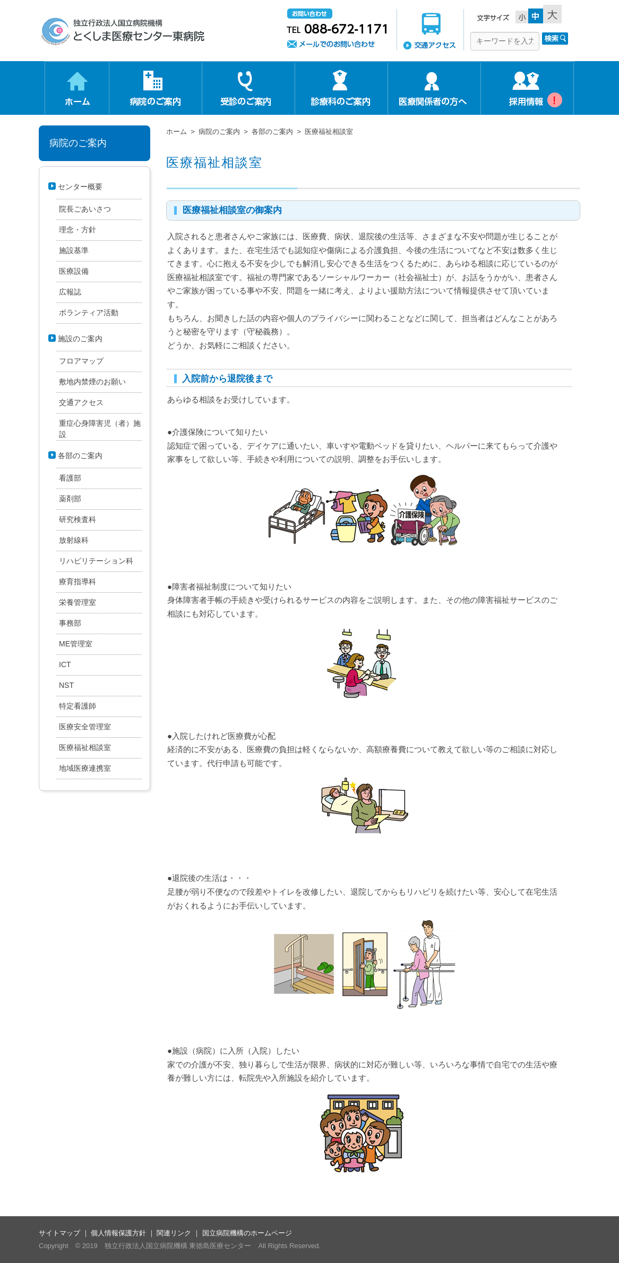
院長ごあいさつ (85, 209)
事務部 (70, 623)
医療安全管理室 (85, 726)
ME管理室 (75, 643)
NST (66, 685)
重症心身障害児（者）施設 (100, 429)
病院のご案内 (219, 132)
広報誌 (70, 292)
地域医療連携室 (85, 768)
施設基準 (74, 250)
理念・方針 (77, 229)
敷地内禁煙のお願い (92, 381)
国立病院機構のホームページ (247, 1233)
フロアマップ (81, 361)
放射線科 (74, 540)
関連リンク (174, 1233)
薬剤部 (70, 498)
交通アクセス (430, 29)
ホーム (176, 132)
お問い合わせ (337, 29)
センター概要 (80, 186)
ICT (65, 664)
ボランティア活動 (88, 312)
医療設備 (74, 271)
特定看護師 (77, 706)
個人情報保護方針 (118, 1233)
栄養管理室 (77, 602)
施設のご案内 (80, 338)
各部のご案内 (272, 132)
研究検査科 (77, 519)
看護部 (70, 478)
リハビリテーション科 (96, 561)
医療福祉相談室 (214, 163)
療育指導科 (77, 581)
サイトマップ (59, 1233)
